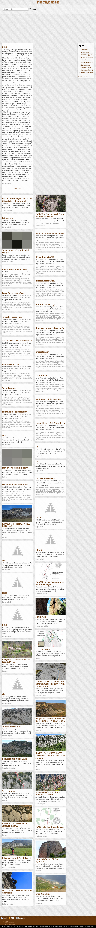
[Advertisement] (48, 28)
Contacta (20, 918)
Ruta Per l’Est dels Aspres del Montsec (15, 484)
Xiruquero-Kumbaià (86, 67)
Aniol (4, 435)
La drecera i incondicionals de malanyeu (15, 468)
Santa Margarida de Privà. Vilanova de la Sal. (17, 340)
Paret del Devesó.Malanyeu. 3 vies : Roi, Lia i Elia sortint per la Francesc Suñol (17, 199)
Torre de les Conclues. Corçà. (45, 304)
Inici (5, 918)
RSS (11, 918)
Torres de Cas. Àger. (42, 352)
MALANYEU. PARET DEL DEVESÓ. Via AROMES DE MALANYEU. (14, 824)
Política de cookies (9, 922)
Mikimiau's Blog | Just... (86, 55)
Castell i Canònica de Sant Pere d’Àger (48, 399)
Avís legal (6, 921)
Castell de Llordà (41, 375)
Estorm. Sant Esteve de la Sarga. (13, 293)
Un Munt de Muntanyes (87, 57)
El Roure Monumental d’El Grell (46, 257)
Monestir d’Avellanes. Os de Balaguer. (15, 269)
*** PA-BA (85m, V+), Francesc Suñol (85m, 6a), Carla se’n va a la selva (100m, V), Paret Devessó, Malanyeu (50, 683)
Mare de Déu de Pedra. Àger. (45, 281)
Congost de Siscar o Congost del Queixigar (50, 233)
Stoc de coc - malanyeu (43, 649)
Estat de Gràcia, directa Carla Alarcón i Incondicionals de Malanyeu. (48, 793)
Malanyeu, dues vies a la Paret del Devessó (16, 858)
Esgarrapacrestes (85, 65)
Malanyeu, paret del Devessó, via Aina (14, 759)
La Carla (5, 47)
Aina (37, 446)
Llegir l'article (17, 188)
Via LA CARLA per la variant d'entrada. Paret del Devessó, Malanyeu (50, 583)
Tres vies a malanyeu (9, 791)
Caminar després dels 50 (87, 70)
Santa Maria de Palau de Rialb (45, 478)
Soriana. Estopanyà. (9, 388)
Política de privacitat (9, 924)
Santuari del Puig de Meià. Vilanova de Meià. (51, 423)
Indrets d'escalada (85, 60)
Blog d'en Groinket (85, 52)
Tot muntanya (84, 50)
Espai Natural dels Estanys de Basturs (14, 412)
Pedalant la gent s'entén (87, 72)
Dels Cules (39, 550)
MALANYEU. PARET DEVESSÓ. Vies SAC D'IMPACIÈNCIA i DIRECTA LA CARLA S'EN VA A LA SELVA (50, 755)
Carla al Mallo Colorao (43, 894)
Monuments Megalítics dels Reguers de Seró (51, 328)
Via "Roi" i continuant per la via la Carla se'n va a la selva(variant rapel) (50, 215)
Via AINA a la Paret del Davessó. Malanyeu (50, 827)
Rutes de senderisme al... (87, 62)
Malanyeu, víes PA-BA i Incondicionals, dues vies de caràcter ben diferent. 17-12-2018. (50, 719)
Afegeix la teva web (83, 76)
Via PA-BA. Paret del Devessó (12, 726)
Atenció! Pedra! (41, 617)
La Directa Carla (7, 218)
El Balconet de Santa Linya (11, 364)
